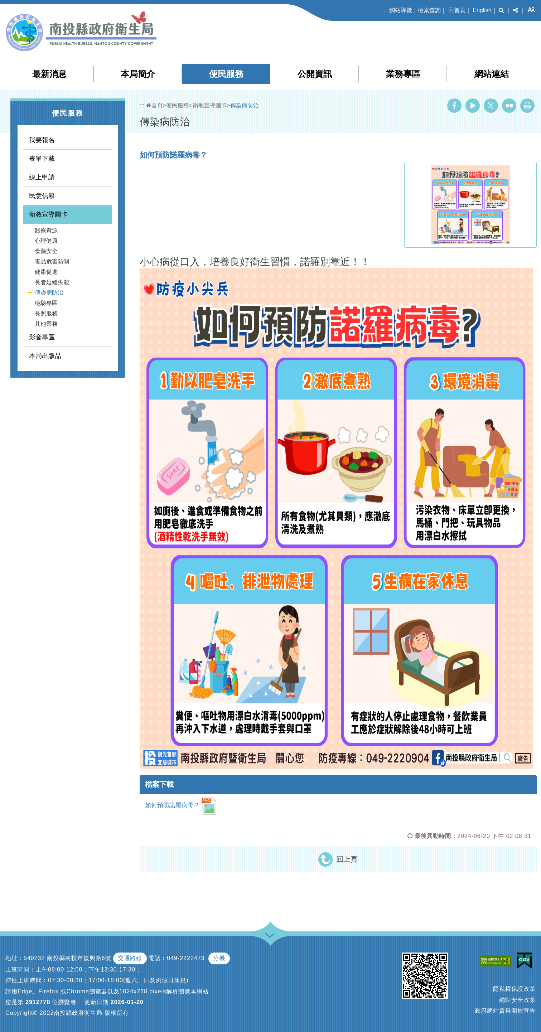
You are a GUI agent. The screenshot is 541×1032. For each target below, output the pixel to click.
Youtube (472, 105)
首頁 (154, 105)
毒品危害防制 (52, 261)
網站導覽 (400, 10)
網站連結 (491, 74)
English (482, 10)
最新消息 (49, 74)
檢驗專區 (46, 303)
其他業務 (46, 324)
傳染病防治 (49, 293)
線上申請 (42, 177)
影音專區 (42, 337)
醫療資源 (46, 230)
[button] (501, 10)
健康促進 (46, 272)
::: (386, 10)
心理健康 (46, 241)
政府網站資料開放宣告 (505, 1011)
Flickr (509, 105)
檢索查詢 (429, 10)
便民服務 (226, 74)
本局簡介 (138, 74)
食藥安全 (46, 251)
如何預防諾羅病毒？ (181, 806)
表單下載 (42, 158)
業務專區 (403, 74)
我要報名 (42, 140)
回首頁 (456, 10)
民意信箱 (42, 195)
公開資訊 (315, 74)
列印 (527, 105)
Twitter (491, 105)
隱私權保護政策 (514, 989)
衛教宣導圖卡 (48, 214)
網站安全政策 (517, 1000)
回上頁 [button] (347, 859)
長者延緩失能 (52, 282)
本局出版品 (45, 355)
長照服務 (46, 313)
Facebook (454, 105)
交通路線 (130, 958)
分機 (219, 958)
